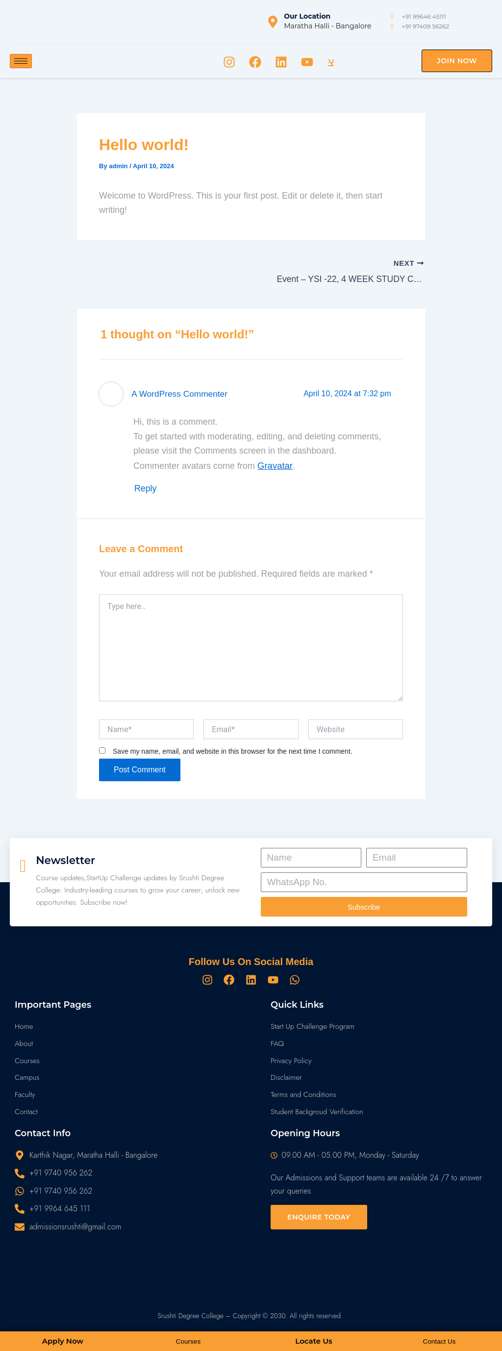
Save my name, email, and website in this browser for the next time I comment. (232, 745)
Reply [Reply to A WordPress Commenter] (146, 484)
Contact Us (439, 1341)
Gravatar (274, 463)
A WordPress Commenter (174, 391)
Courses (188, 1341)
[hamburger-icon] (21, 61)
